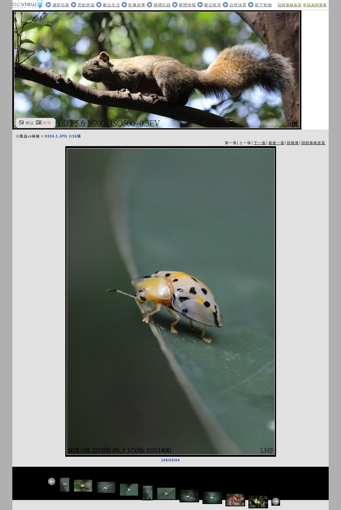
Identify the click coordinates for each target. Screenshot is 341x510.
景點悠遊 (86, 5)
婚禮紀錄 (162, 5)
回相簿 (293, 143)
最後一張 (276, 143)
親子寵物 (263, 5)
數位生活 (111, 5)
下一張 (260, 143)
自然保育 (238, 5)
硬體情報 (187, 5)
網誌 (30, 123)
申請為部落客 (315, 5)
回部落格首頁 (290, 5)
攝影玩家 (61, 5)
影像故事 (137, 5)
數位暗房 (212, 5)
